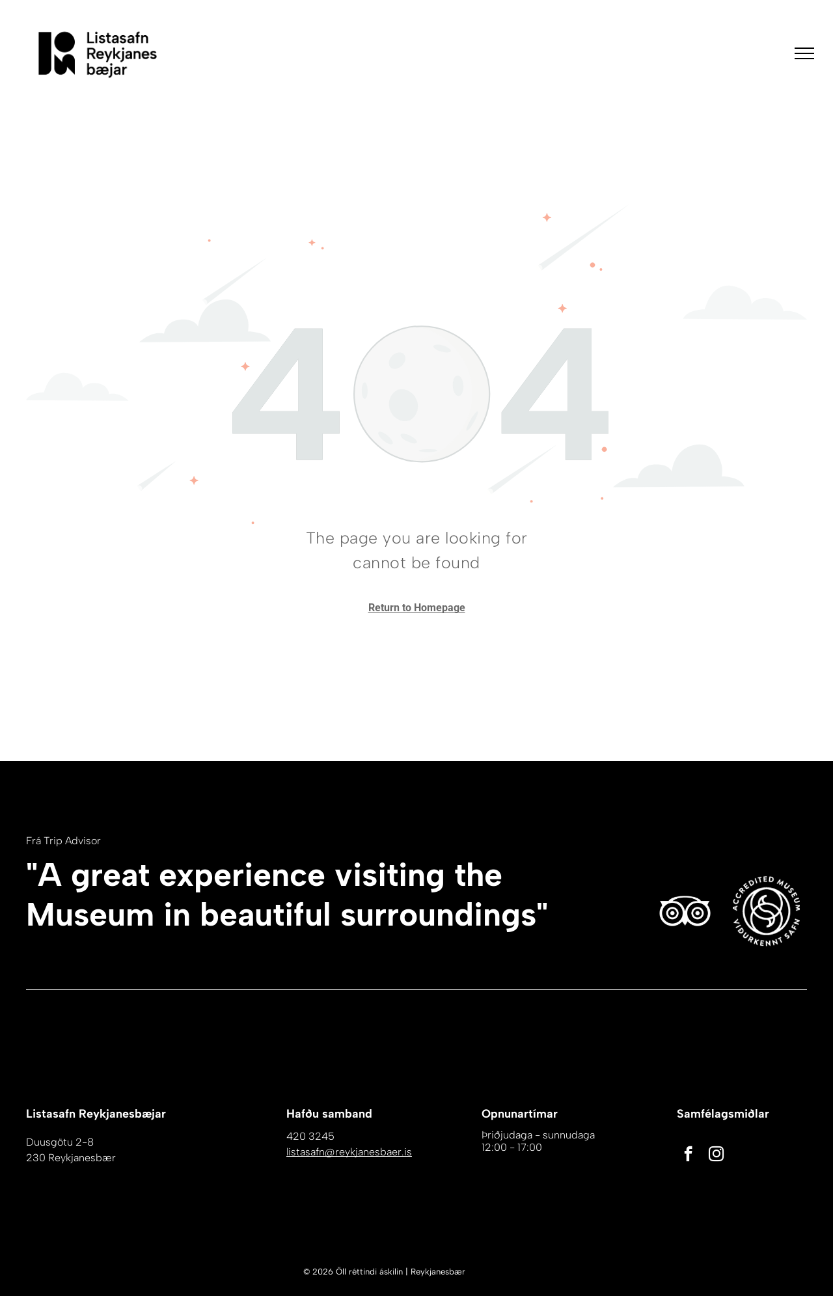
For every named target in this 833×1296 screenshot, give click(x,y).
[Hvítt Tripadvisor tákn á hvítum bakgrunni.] (685, 911)
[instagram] (716, 1155)
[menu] (804, 53)
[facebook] (688, 1155)
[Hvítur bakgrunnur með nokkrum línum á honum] (766, 911)
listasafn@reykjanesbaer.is (349, 1152)
